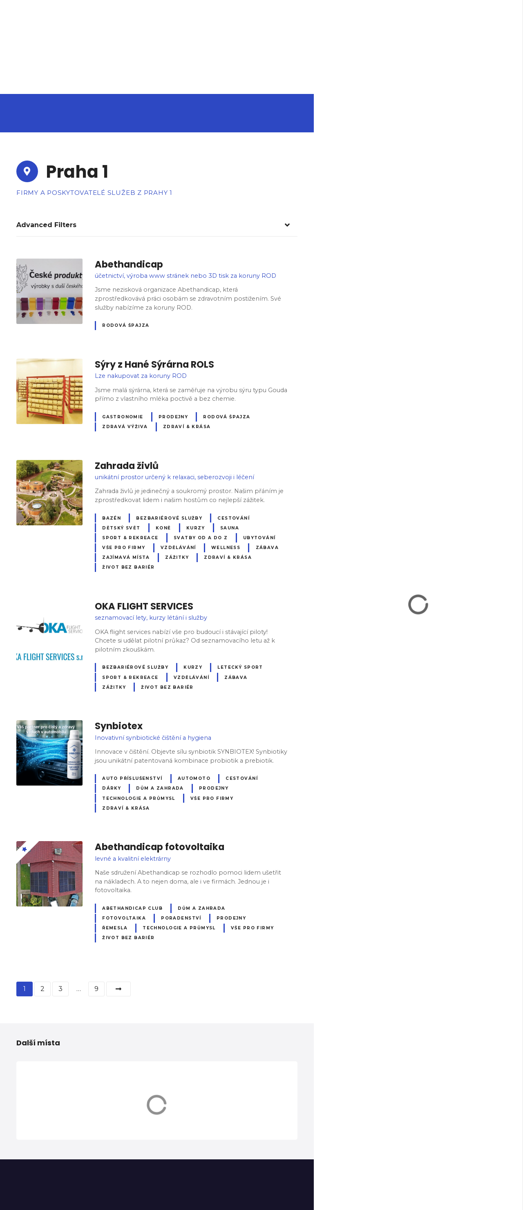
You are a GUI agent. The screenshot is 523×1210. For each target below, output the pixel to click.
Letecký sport (240, 667)
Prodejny (173, 417)
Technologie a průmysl (138, 798)
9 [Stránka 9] (96, 989)
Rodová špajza (125, 325)
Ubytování (259, 537)
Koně (163, 528)
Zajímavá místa (126, 557)
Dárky (111, 788)
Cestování (233, 518)
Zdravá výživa (125, 426)
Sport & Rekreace (130, 537)
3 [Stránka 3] (60, 989)
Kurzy (195, 528)
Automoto (194, 778)
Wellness (225, 547)
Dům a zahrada (159, 788)
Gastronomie (122, 417)
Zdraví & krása (187, 426)
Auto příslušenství (132, 778)
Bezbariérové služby (169, 518)
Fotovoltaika (124, 918)
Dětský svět (121, 528)
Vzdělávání (178, 547)
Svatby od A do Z (201, 537)
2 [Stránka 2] (42, 989)
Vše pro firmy (123, 547)
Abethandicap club (132, 908)
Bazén (111, 518)
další (118, 989)
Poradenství (181, 918)
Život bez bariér (128, 567)
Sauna (229, 528)
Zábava (267, 547)
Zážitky (177, 557)
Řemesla (114, 928)
